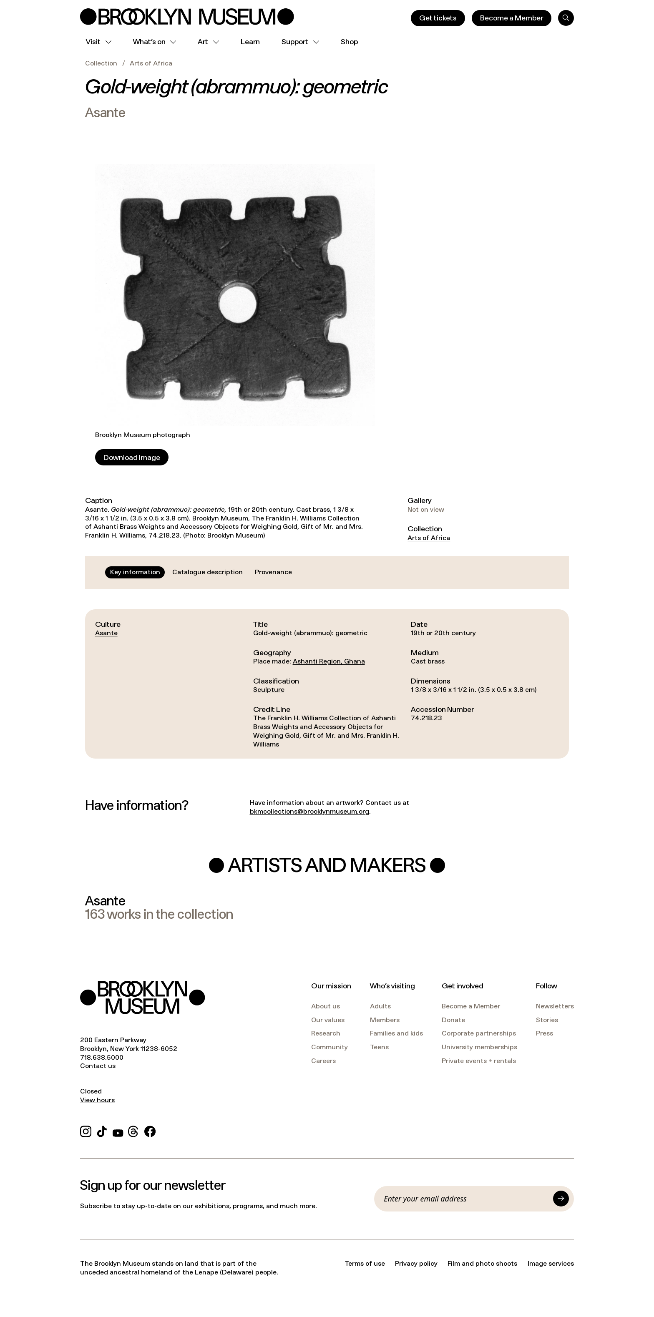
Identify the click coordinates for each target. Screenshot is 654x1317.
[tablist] (201, 572)
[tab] (135, 572)
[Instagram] (85, 1130)
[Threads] (133, 1130)
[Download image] (132, 457)
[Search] (566, 18)
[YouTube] (118, 1130)
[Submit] (561, 1198)
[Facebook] (150, 1130)
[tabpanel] (327, 684)
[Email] (466, 1198)
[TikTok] (102, 1130)
